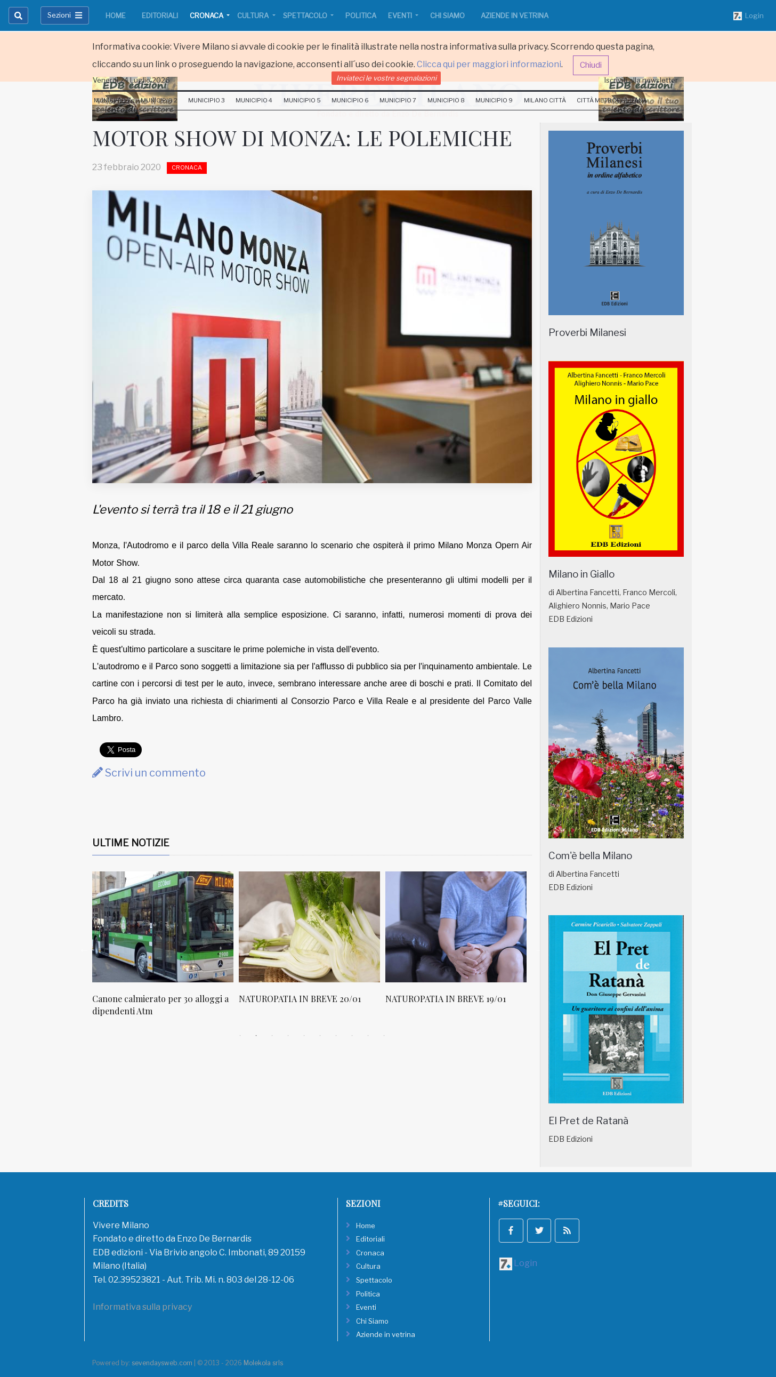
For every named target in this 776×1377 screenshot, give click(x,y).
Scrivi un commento (149, 772)
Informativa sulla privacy (142, 1307)
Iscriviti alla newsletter (641, 80)
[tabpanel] (165, 949)
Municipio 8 (446, 100)
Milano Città (545, 100)
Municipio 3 (206, 100)
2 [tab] (256, 1035)
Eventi (401, 15)
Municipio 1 (112, 100)
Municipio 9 (494, 100)
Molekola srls (263, 1363)
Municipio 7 (397, 100)
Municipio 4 (254, 100)
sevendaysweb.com (162, 1363)
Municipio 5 (302, 100)
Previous (84, 949)
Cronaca (207, 15)
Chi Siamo (447, 15)
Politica (360, 15)
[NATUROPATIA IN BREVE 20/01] (309, 926)
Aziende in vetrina (514, 15)
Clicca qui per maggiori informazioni (489, 64)
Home (116, 15)
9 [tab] (368, 1035)
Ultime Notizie (130, 843)
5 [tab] (304, 1035)
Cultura (253, 15)
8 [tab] (352, 1035)
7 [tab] (336, 1035)
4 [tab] (288, 1035)
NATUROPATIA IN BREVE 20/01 (300, 998)
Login (748, 16)
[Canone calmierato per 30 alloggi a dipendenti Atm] (162, 926)
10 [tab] (384, 1035)
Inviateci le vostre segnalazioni (386, 78)
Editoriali (160, 15)
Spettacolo (306, 15)
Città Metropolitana (612, 100)
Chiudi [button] (591, 65)
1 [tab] (240, 1035)
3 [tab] (272, 1035)
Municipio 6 (350, 100)
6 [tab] (320, 1035)
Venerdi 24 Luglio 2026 (131, 80)
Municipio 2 (159, 100)
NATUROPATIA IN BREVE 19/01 (445, 998)
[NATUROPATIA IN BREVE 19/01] (456, 926)
